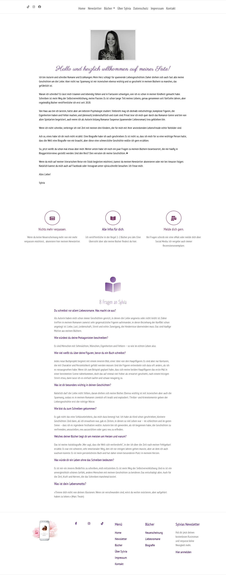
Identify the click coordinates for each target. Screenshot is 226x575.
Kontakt (170, 8)
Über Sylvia (124, 8)
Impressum (157, 8)
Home (81, 8)
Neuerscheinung (154, 533)
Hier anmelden (183, 552)
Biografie (150, 545)
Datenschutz (140, 8)
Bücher (108, 8)
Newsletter (95, 8)
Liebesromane (152, 539)
